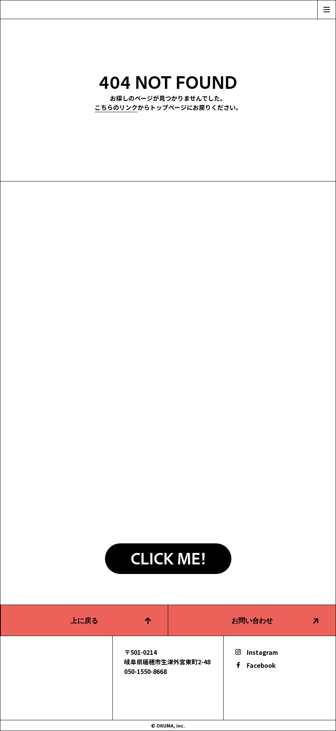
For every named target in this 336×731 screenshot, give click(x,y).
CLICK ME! (168, 558)
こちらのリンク (116, 107)
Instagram (262, 652)
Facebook (261, 665)
